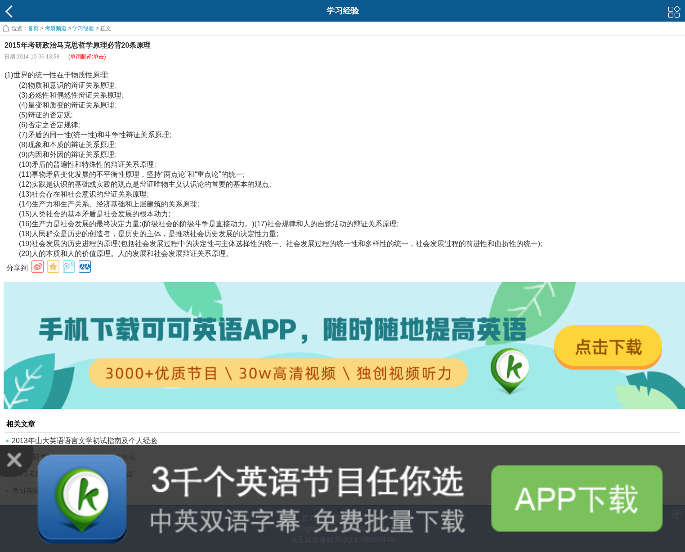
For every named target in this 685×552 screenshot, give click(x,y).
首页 (33, 28)
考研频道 (56, 28)
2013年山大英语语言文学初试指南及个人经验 (84, 440)
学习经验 (83, 28)
